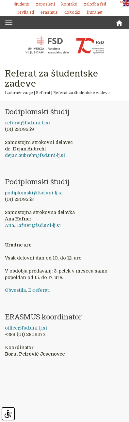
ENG (123, 2)
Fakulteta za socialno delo (64, 46)
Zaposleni (45, 4)
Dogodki (72, 12)
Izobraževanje (19, 93)
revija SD (25, 12)
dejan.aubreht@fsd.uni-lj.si (35, 155)
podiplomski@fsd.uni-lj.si (34, 192)
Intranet (95, 12)
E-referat (38, 290)
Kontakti (69, 4)
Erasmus (49, 12)
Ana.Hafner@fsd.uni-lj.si (33, 225)
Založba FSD (95, 4)
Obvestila (15, 290)
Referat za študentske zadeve (81, 93)
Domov (119, 23)
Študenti (21, 4)
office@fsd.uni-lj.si (26, 328)
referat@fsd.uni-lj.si (27, 122)
